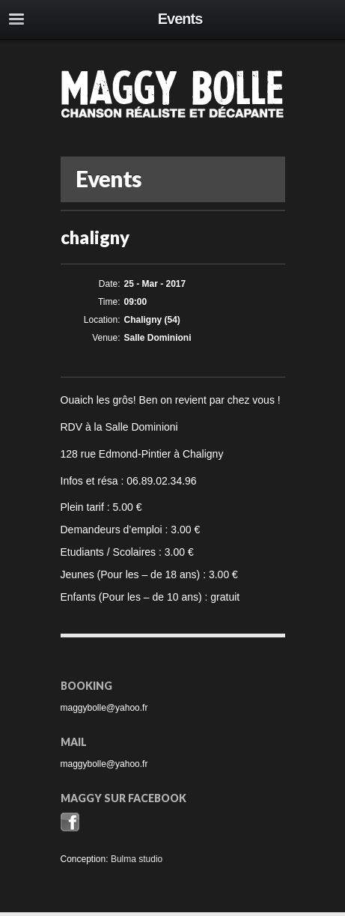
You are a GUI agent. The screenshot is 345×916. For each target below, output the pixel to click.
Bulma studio (136, 859)
